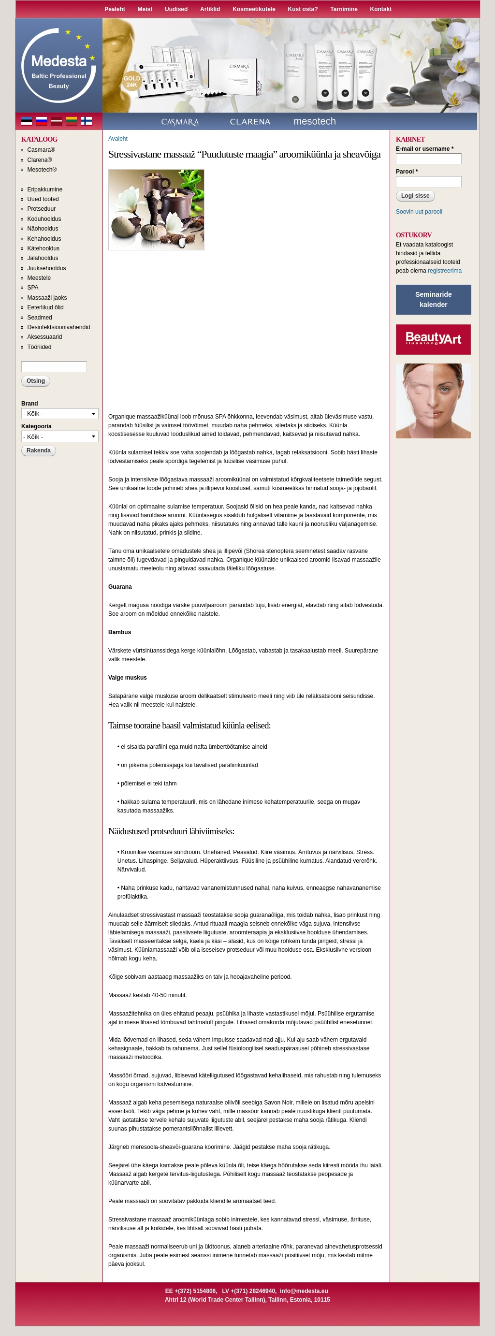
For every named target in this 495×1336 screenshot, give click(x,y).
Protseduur (41, 208)
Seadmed (39, 317)
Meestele (39, 278)
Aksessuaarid (44, 337)
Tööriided (39, 347)
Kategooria (36, 426)
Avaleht (118, 138)
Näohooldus (42, 228)
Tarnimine (343, 9)
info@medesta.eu (304, 1291)
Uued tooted (42, 199)
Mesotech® (42, 169)
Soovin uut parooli (419, 211)
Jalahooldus (42, 258)
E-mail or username (424, 148)
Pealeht (114, 9)
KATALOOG (39, 139)
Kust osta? (303, 9)
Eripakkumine (44, 189)
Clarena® (39, 160)
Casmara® (41, 149)
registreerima (445, 270)
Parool (407, 171)
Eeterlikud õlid (45, 307)
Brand (29, 403)
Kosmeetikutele (254, 9)
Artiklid (210, 9)
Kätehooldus (43, 248)
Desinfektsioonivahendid (58, 327)
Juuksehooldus (46, 268)
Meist (145, 9)
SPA (32, 287)
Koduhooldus (44, 219)
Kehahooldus (44, 238)
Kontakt (381, 9)
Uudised (176, 9)
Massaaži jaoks (47, 297)
